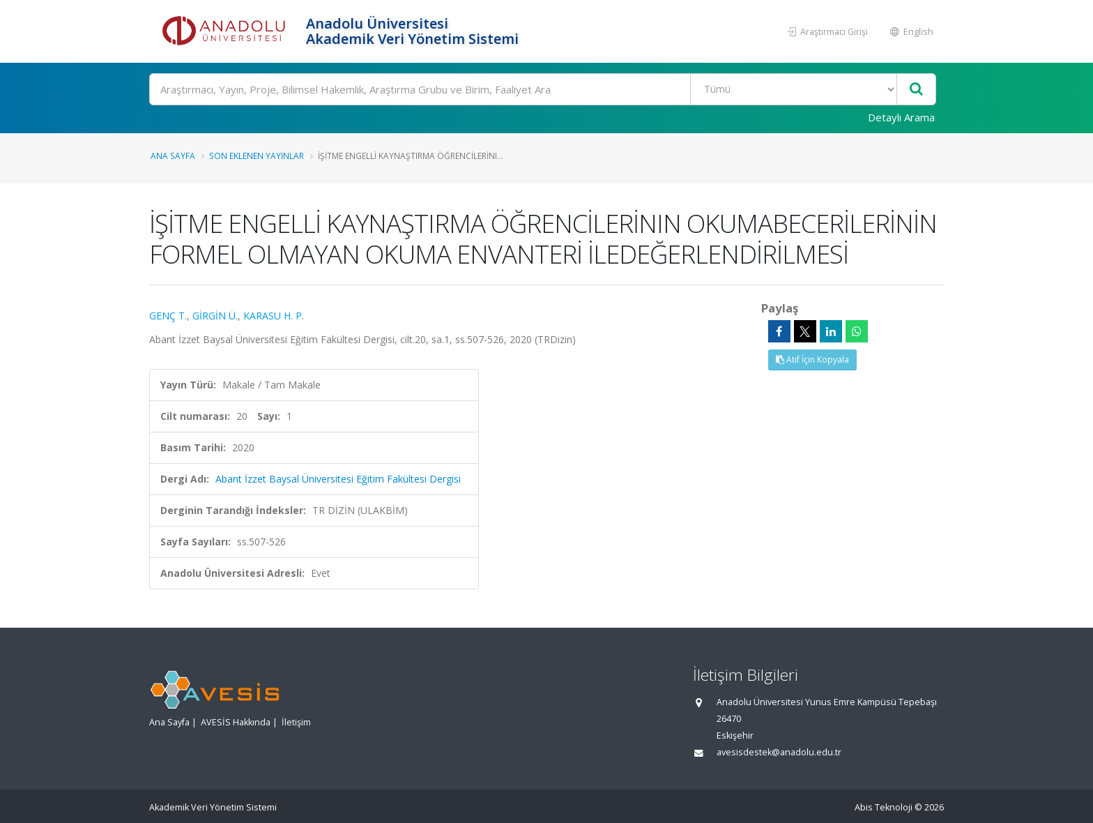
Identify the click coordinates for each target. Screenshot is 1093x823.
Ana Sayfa (173, 155)
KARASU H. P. (273, 315)
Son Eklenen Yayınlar (256, 155)
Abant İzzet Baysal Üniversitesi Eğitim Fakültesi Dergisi (338, 478)
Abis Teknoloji (883, 807)
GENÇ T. (168, 315)
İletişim (296, 722)
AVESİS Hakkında (235, 722)
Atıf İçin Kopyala (812, 359)
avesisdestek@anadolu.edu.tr (779, 752)
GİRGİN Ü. (215, 315)
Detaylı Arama (901, 117)
